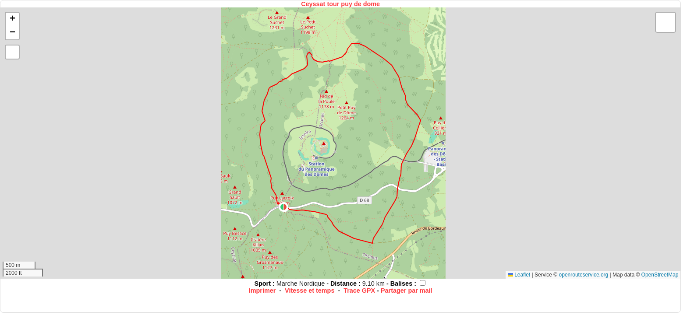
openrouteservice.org (584, 275)
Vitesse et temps (309, 290)
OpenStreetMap (660, 275)
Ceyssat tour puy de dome (340, 3)
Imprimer (262, 290)
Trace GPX (359, 290)
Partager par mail (406, 290)
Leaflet (519, 275)
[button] (283, 207)
